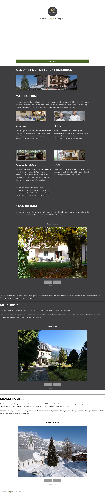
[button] (3, 38)
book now (52, 61)
